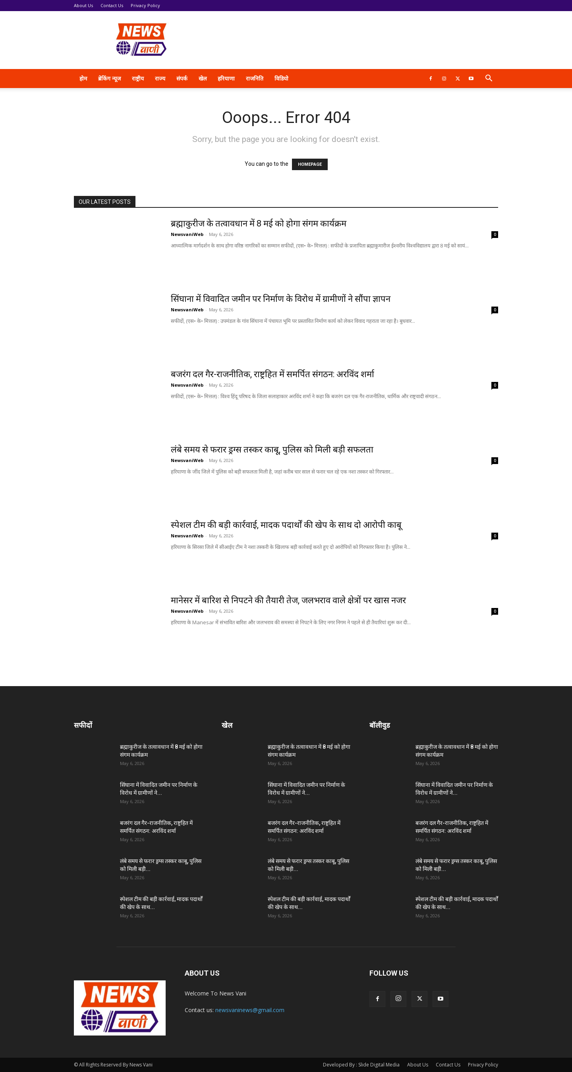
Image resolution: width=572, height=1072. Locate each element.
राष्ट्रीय (138, 78)
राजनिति (254, 78)
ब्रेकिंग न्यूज (109, 78)
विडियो (281, 78)
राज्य (160, 78)
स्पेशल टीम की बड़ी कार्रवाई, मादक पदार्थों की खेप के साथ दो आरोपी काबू (286, 525)
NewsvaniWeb (187, 234)
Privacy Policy (145, 5)
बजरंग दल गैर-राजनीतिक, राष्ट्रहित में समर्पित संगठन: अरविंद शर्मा (272, 374)
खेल (203, 78)
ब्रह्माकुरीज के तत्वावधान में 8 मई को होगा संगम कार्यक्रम (258, 223)
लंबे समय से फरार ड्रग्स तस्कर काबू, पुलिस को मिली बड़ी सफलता (272, 449)
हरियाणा (226, 78)
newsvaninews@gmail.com (249, 1010)
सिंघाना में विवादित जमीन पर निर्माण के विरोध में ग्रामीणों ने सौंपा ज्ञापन (280, 299)
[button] (488, 79)
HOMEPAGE (310, 164)
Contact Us (111, 5)
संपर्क (181, 78)
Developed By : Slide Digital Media (361, 1064)
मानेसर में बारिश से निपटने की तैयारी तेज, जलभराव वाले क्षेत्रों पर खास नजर (288, 600)
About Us (83, 5)
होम (83, 78)
